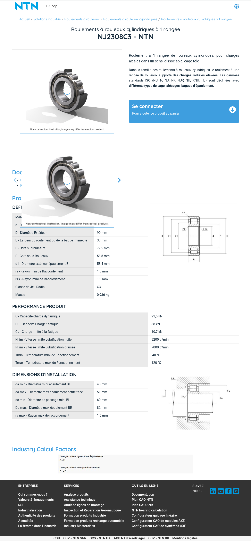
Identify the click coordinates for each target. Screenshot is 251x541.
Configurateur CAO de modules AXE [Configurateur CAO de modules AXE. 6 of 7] (158, 521)
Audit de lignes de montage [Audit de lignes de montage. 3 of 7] (84, 505)
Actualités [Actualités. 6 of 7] (25, 521)
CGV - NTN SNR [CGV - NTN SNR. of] (74, 538)
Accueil (24, 19)
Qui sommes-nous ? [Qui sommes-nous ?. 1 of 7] (33, 494)
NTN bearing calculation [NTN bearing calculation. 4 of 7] (149, 510)
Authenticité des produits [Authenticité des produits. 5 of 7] (36, 515)
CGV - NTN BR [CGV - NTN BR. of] (158, 538)
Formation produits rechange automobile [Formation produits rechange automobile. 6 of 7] (94, 521)
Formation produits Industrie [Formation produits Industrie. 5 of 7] (85, 515)
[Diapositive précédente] (15, 180)
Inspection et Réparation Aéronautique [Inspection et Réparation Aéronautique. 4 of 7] (92, 510)
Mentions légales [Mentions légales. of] (185, 538)
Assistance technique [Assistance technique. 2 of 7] (79, 500)
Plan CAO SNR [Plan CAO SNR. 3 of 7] (142, 505)
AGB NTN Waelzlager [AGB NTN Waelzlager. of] (129, 538)
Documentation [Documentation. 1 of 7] (143, 494)
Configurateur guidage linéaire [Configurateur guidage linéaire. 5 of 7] (154, 515)
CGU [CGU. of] (56, 538)
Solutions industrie (47, 19)
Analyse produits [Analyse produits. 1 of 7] (76, 494)
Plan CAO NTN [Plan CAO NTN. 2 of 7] (142, 500)
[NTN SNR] (26, 6)
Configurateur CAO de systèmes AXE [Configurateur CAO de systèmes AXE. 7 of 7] (159, 526)
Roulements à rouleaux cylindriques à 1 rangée (196, 19)
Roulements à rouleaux (82, 19)
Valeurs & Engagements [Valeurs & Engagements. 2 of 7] (36, 500)
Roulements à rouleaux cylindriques (130, 19)
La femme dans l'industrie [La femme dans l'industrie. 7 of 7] (37, 526)
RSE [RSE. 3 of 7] (21, 505)
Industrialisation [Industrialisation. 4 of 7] (30, 510)
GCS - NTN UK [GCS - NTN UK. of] (100, 538)
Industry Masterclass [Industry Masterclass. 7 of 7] (79, 526)
